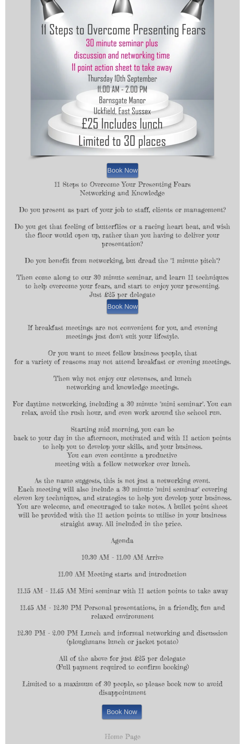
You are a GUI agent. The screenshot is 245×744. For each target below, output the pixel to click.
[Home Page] (122, 737)
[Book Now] (122, 170)
